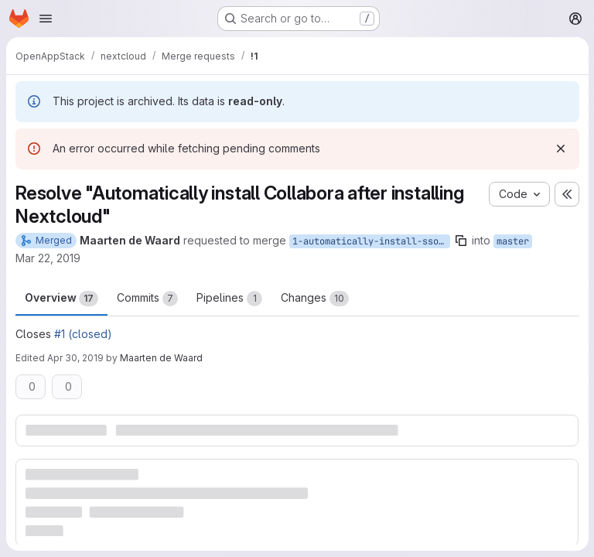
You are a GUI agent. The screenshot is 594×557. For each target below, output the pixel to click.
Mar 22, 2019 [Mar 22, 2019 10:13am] (47, 258)
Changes (315, 298)
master (513, 241)
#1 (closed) (83, 333)
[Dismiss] (560, 148)
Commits (147, 298)
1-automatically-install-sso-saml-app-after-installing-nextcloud (371, 241)
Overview (61, 298)
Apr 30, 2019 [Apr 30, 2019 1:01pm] (75, 358)
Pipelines (229, 298)
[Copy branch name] (461, 240)
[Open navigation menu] (45, 18)
